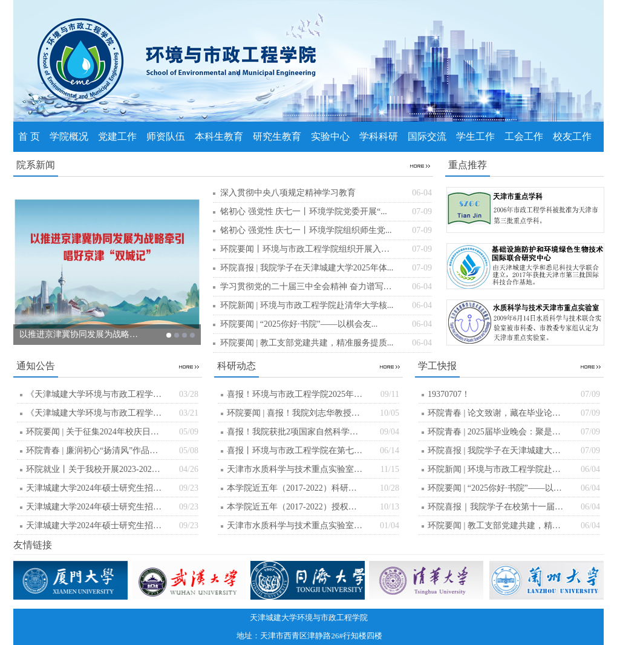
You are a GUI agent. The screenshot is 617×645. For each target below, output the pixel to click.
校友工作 (572, 136)
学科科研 (378, 136)
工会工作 (523, 136)
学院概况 (69, 136)
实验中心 (330, 136)
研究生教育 (277, 136)
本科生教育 (219, 136)
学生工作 (475, 136)
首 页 (29, 136)
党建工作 (117, 136)
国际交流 (427, 136)
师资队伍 (165, 136)
